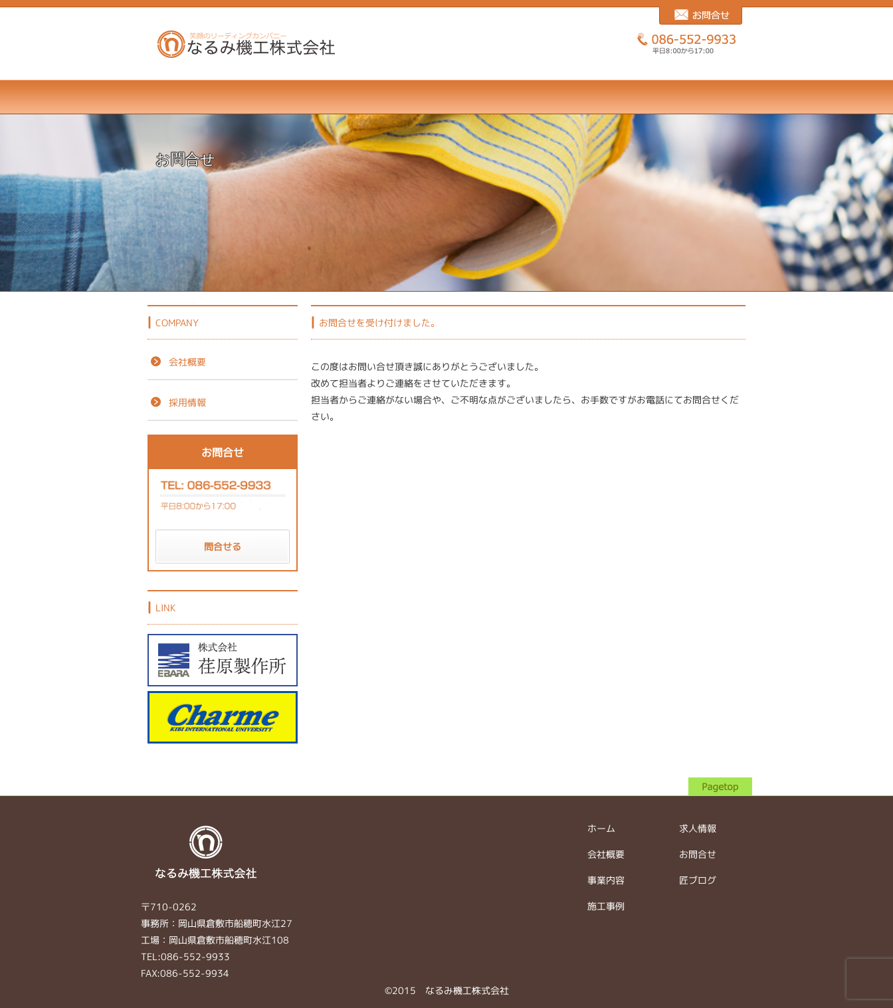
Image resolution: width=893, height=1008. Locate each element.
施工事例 (445, 97)
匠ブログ (706, 97)
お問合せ (619, 97)
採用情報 (177, 402)
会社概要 (271, 97)
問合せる (222, 546)
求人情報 (532, 97)
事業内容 (358, 97)
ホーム (184, 97)
